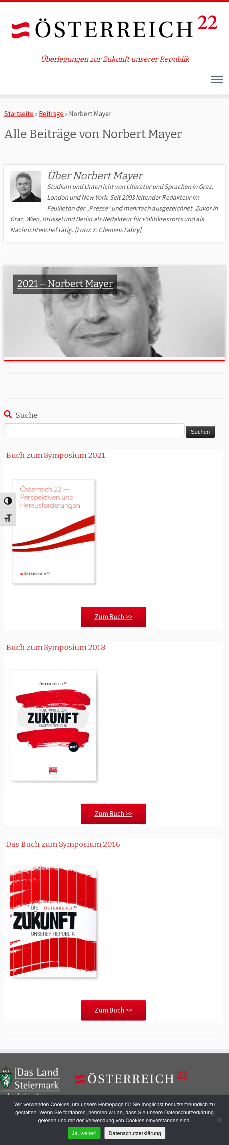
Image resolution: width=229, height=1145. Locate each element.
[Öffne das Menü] (217, 80)
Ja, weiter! (84, 1133)
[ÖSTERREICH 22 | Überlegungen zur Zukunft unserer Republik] (114, 28)
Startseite (19, 113)
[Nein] (219, 1120)
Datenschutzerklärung (134, 1133)
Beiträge (51, 113)
